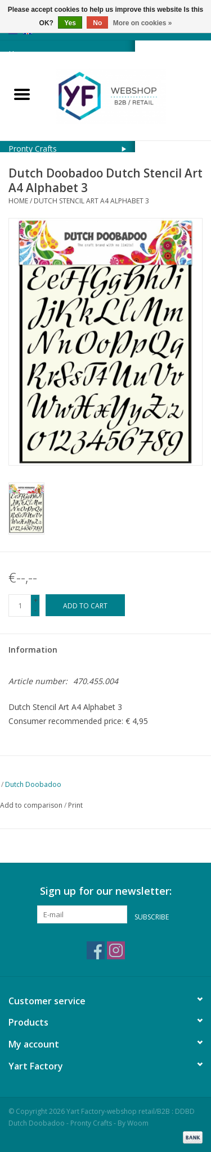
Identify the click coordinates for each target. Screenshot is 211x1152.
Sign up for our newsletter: (106, 891)
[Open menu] (22, 94)
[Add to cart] (85, 605)
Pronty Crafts (32, 148)
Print (75, 805)
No (97, 23)
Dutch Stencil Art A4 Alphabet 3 (91, 201)
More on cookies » (142, 23)
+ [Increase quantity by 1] (36, 600)
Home (18, 201)
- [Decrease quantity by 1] (35, 610)
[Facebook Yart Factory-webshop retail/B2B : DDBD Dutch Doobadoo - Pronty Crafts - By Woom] (96, 950)
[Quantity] (19, 605)
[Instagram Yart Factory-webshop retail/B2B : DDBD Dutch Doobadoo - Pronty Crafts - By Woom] (116, 950)
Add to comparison (32, 805)
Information (32, 649)
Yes (70, 23)
